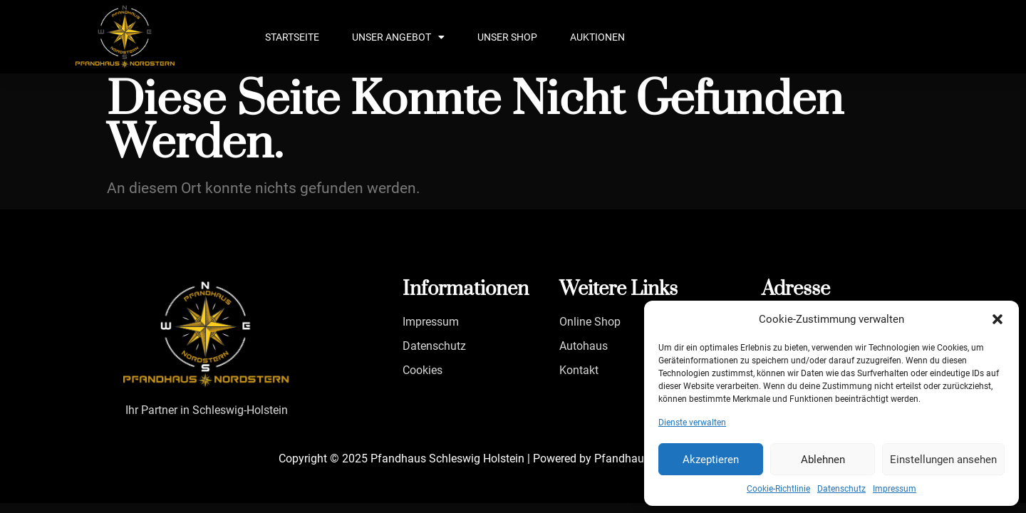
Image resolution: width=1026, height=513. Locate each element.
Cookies (422, 370)
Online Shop (590, 321)
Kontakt (578, 370)
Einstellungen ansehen (943, 459)
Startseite (292, 37)
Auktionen (597, 37)
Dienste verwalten (692, 423)
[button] (997, 319)
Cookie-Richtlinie (778, 489)
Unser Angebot (398, 37)
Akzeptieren (711, 459)
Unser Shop (507, 37)
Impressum (894, 489)
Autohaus (583, 346)
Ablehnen (823, 459)
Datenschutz (841, 489)
